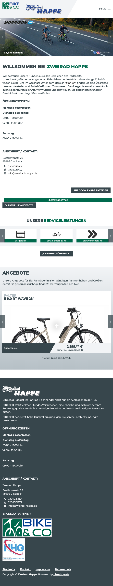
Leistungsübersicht (56, 253)
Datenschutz (63, 569)
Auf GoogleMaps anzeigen (91, 190)
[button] (105, 9)
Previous (2, 37)
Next (110, 37)
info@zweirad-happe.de (22, 173)
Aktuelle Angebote (19, 205)
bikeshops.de (61, 574)
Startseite (8, 569)
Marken (70, 82)
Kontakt (25, 569)
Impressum (43, 569)
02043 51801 (15, 166)
